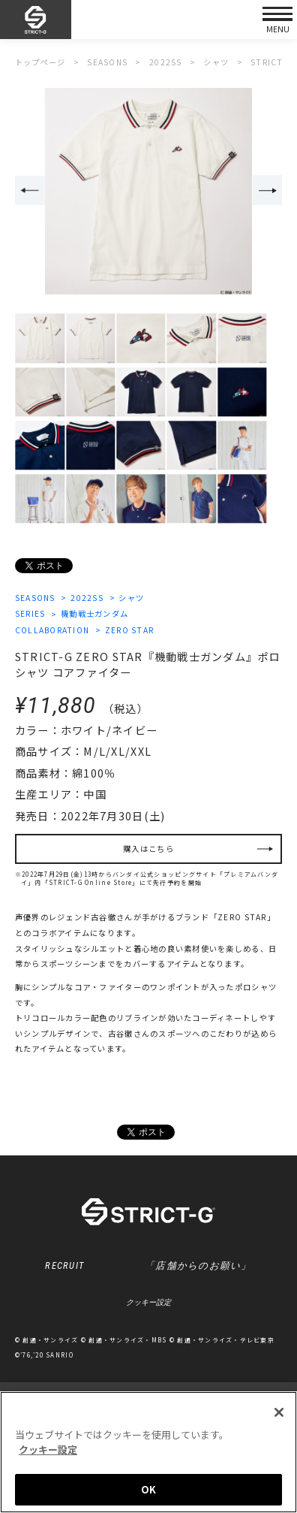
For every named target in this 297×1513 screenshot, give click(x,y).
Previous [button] (30, 190)
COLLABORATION (52, 630)
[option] (148, 191)
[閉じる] (279, 1412)
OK (148, 1489)
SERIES (30, 613)
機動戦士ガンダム (94, 613)
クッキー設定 (148, 1302)
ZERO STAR (129, 630)
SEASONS (35, 597)
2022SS (87, 597)
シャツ (131, 597)
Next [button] (268, 190)
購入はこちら (148, 848)
